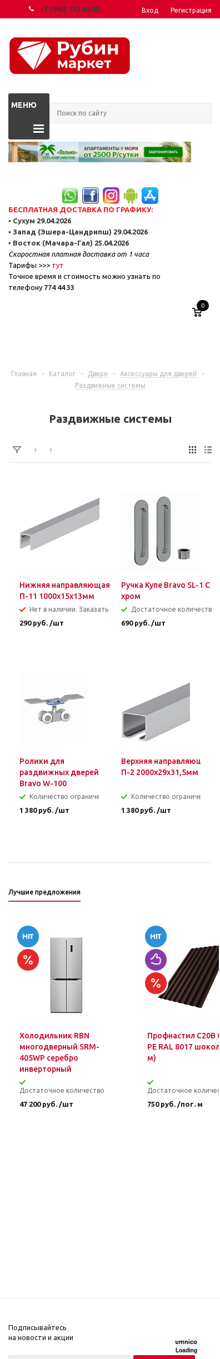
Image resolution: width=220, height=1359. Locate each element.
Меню (24, 105)
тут (58, 265)
